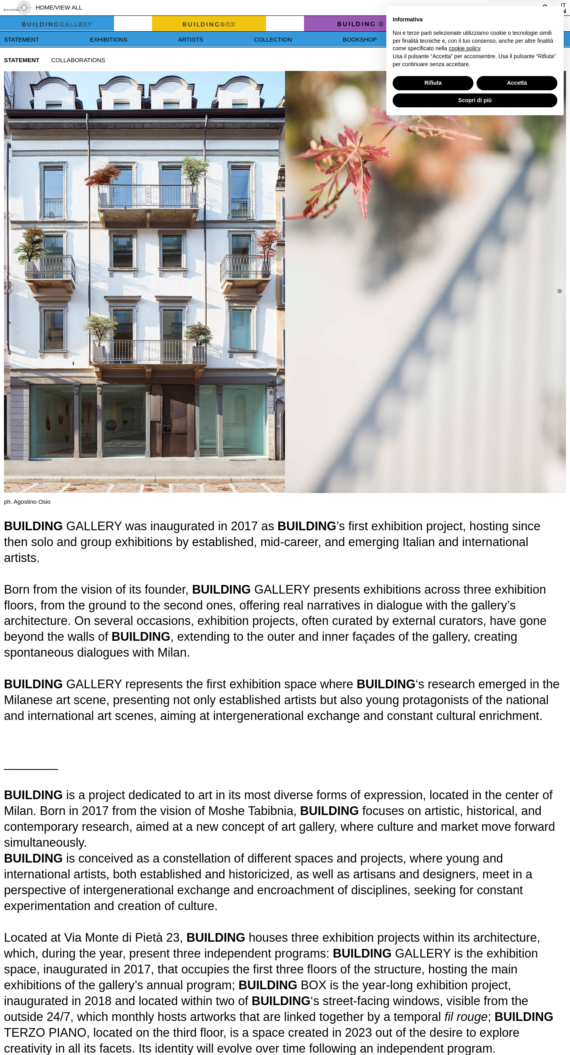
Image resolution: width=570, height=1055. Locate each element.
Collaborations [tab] (78, 60)
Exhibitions (108, 39)
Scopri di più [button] (475, 1033)
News (436, 39)
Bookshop (360, 39)
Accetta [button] (517, 1016)
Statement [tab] (21, 60)
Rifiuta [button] (433, 1016)
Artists (190, 39)
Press (506, 39)
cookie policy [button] (464, 982)
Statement (21, 39)
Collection (273, 39)
